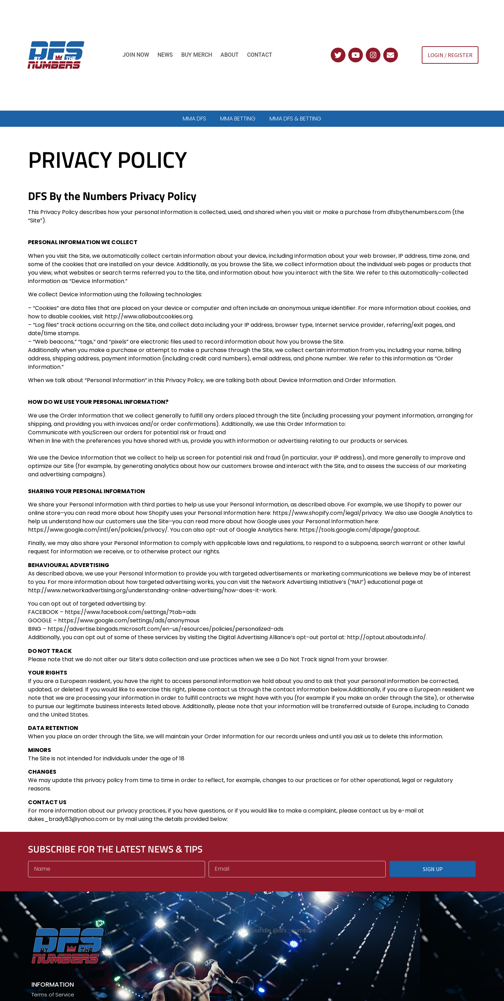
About (229, 54)
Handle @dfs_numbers (284, 930)
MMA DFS (194, 119)
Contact (259, 54)
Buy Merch (196, 54)
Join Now (135, 54)
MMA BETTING (237, 119)
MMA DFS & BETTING (295, 119)
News (165, 54)
